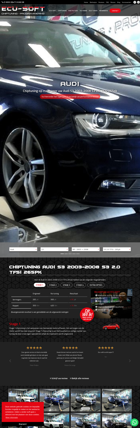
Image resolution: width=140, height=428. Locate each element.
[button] (10, 128)
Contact (115, 11)
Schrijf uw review (59, 378)
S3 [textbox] (42, 249)
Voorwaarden (126, 2)
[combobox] (23, 249)
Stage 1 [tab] (39, 284)
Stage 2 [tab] (53, 285)
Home (86, 2)
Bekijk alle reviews (79, 378)
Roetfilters (73, 10)
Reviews (101, 2)
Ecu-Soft (52, 10)
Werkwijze (93, 2)
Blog (118, 2)
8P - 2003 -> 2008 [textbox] (80, 249)
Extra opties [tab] (96, 285)
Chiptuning (62, 10)
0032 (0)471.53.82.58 (13, 2)
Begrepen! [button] (23, 424)
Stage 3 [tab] (66, 285)
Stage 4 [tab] (80, 285)
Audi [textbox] (12, 249)
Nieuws (113, 2)
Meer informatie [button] (12, 417)
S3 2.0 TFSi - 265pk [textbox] (112, 249)
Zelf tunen (93, 10)
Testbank (83, 10)
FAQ (107, 2)
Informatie (103, 10)
